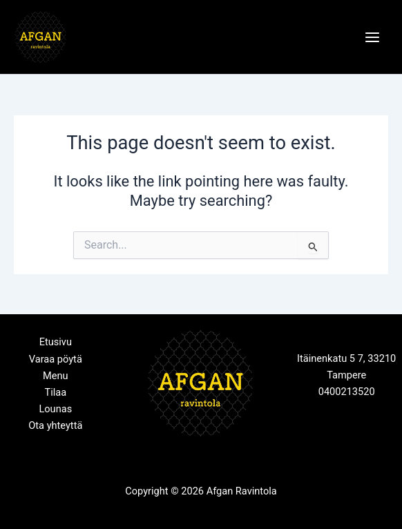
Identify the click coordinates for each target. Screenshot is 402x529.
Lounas (55, 409)
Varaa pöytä (55, 359)
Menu (55, 375)
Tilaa (55, 392)
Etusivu (55, 342)
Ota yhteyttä (55, 425)
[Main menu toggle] (372, 37)
